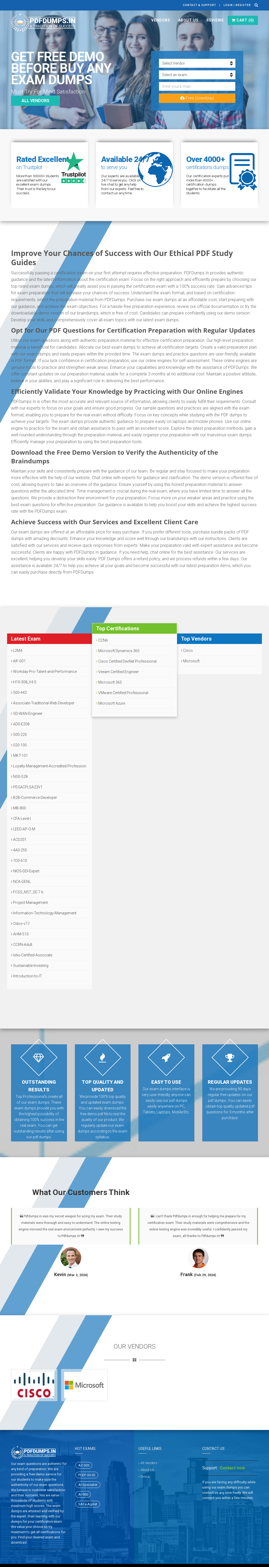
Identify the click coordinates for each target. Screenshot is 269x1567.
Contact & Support (199, 5)
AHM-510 (20, 934)
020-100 (19, 745)
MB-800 (18, 808)
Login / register (237, 5)
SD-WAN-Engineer (27, 713)
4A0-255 (19, 850)
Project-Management (29, 902)
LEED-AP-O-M (23, 829)
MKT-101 (19, 755)
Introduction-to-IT (26, 976)
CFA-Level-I (21, 818)
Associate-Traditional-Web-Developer (42, 703)
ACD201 (19, 839)
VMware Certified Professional (122, 693)
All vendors (35, 100)
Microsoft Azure (110, 703)
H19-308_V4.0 (23, 682)
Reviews (215, 20)
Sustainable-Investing (29, 965)
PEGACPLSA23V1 (27, 787)
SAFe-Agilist (87, 1504)
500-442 (19, 692)
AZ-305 (83, 1465)
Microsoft (190, 661)
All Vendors (149, 1463)
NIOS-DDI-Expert (25, 871)
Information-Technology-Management (43, 913)
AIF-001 (18, 661)
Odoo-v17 (20, 923)
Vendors (160, 20)
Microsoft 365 (109, 682)
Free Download (197, 98)
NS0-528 (19, 776)
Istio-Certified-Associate (31, 955)
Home (137, 20)
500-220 (19, 734)
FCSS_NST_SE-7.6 (27, 892)
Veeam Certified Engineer (117, 672)
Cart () (243, 20)
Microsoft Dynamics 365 (117, 651)
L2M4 (16, 650)
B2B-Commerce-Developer (34, 797)
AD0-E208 (20, 724)
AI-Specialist (87, 1485)
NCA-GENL (21, 881)
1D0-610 (19, 860)
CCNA (102, 640)
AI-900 (83, 1494)
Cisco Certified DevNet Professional (126, 661)
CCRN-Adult (21, 944)
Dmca (145, 1477)
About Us (188, 20)
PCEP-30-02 (86, 1475)
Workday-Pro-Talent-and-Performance (44, 671)
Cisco (187, 650)
